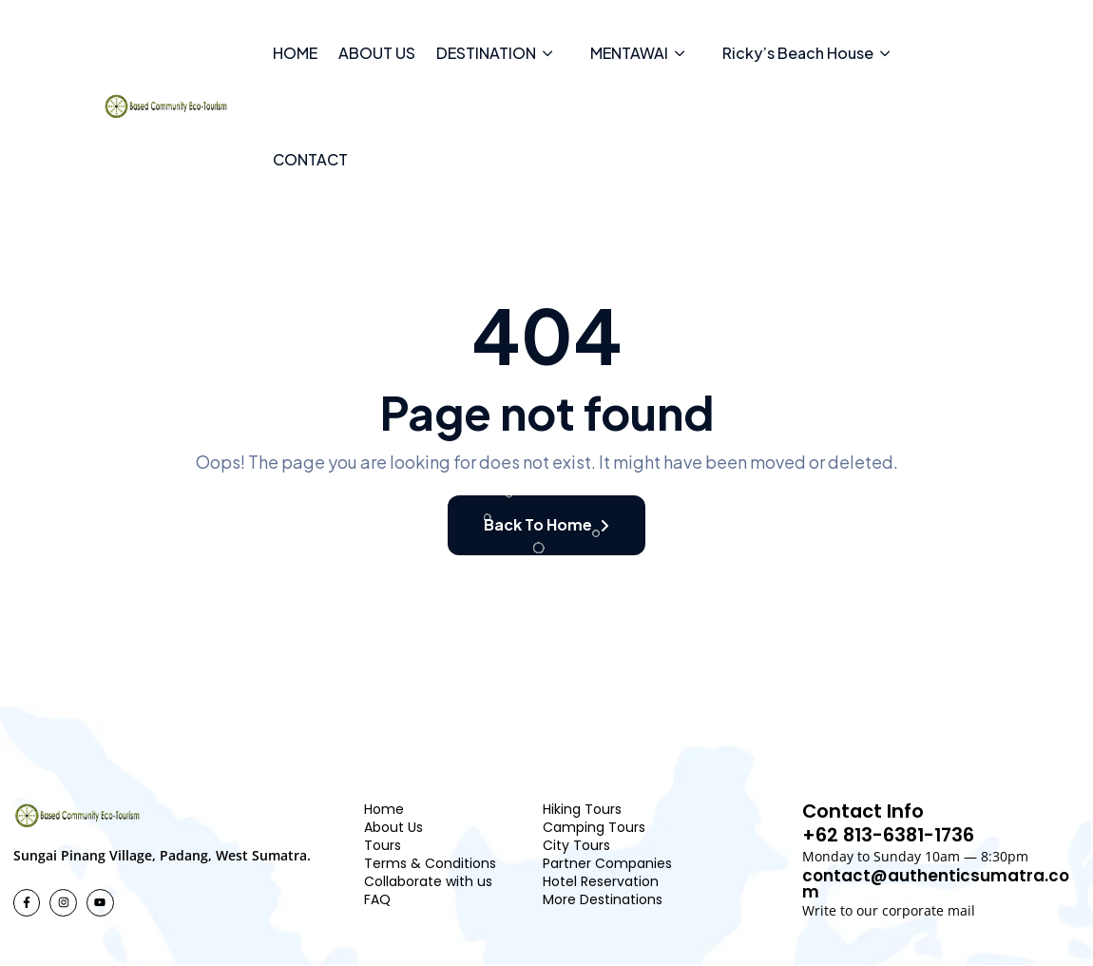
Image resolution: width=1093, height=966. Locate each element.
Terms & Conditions (430, 863)
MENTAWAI (629, 53)
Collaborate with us (428, 881)
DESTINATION (486, 53)
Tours (382, 845)
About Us (393, 827)
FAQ (377, 899)
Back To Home (546, 524)
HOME (295, 53)
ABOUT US (376, 53)
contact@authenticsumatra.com (936, 883)
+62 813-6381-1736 (891, 835)
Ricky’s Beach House (797, 53)
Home (384, 809)
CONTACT (310, 159)
